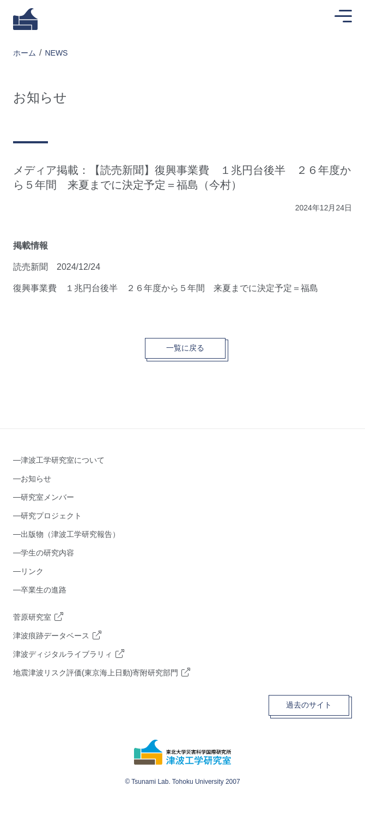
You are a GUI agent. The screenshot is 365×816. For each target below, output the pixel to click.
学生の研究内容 (47, 552)
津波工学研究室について (63, 460)
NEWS (56, 53)
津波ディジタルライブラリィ (62, 654)
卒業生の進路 (43, 589)
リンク (32, 571)
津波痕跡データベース (51, 635)
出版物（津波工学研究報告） (70, 534)
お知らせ (36, 478)
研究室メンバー (47, 497)
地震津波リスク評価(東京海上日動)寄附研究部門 (95, 672)
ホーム (24, 53)
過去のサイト (309, 704)
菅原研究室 (32, 617)
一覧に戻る (185, 347)
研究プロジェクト (51, 515)
